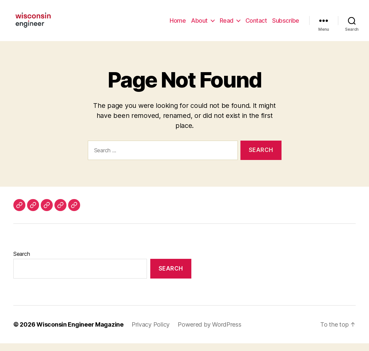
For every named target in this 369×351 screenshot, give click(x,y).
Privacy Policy (151, 332)
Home (178, 24)
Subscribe (285, 24)
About (199, 24)
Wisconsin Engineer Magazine (80, 332)
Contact (256, 24)
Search (21, 261)
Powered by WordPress (209, 332)
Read (226, 24)
